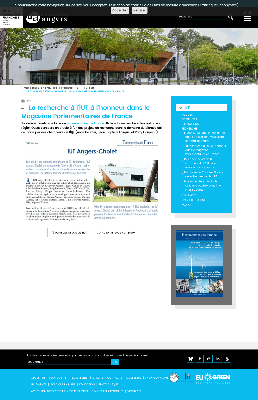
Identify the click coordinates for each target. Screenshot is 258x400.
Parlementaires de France (85, 123)
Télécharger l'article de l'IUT (69, 233)
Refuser (139, 10)
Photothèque (108, 385)
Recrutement (79, 378)
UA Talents (39, 385)
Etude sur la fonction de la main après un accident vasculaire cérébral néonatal (205, 137)
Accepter (120, 10)
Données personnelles (107, 391)
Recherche (90, 88)
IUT (77, 88)
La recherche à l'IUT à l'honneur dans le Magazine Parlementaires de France (205, 150)
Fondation (87, 385)
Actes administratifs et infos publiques (59, 391)
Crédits (97, 378)
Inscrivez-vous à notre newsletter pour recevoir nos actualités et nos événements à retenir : (88, 355)
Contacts (188, 195)
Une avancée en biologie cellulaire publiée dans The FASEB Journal (202, 186)
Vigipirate (134, 391)
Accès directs (33, 88)
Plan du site (57, 378)
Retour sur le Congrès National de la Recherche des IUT (204, 174)
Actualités (189, 119)
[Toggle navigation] (247, 17)
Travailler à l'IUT (193, 200)
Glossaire (38, 378)
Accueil (186, 115)
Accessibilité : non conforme (147, 378)
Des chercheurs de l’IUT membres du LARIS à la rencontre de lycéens (200, 163)
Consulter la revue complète (116, 233)
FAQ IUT (186, 205)
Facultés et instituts (58, 88)
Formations (190, 124)
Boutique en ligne (62, 385)
